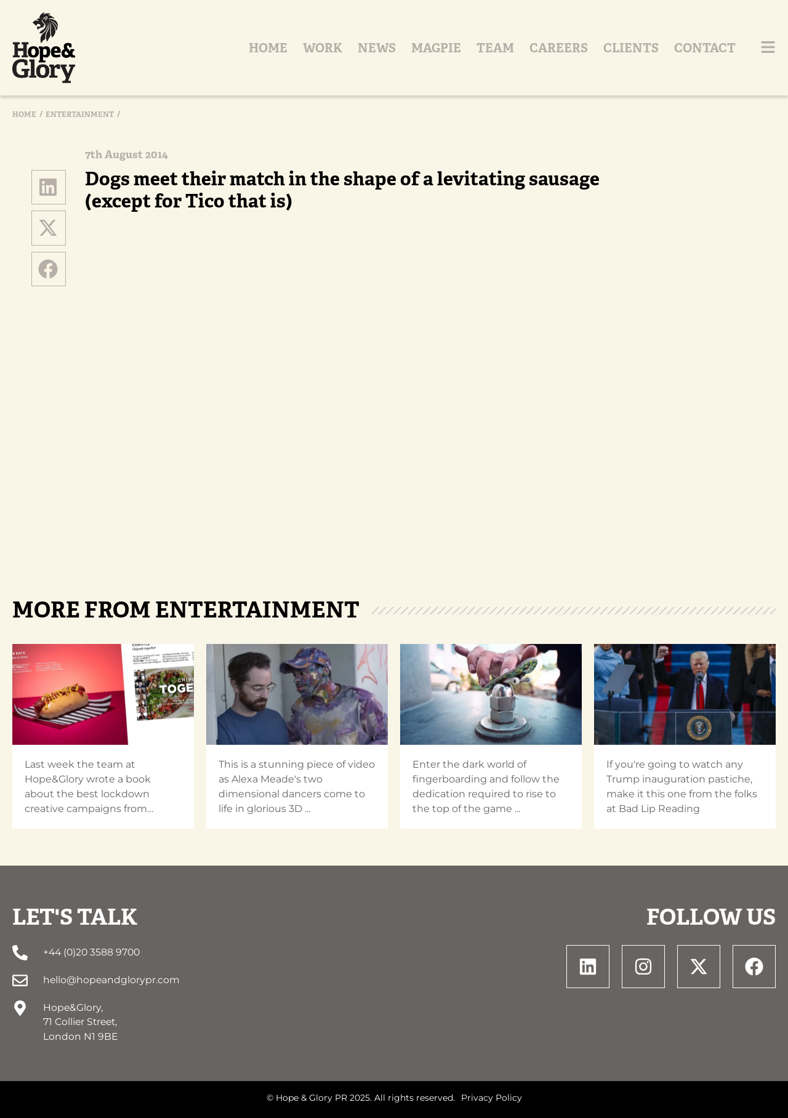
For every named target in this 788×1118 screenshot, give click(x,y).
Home (268, 48)
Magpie (436, 48)
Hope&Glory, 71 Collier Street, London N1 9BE (80, 1022)
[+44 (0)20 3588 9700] (20, 952)
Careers (558, 48)
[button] (48, 187)
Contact (705, 48)
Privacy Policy (491, 1097)
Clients (631, 48)
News (377, 48)
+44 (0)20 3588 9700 (91, 952)
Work (322, 48)
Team (495, 48)
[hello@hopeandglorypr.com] (20, 980)
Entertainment (80, 114)
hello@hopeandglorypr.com (111, 980)
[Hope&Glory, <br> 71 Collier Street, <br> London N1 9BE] (20, 1008)
